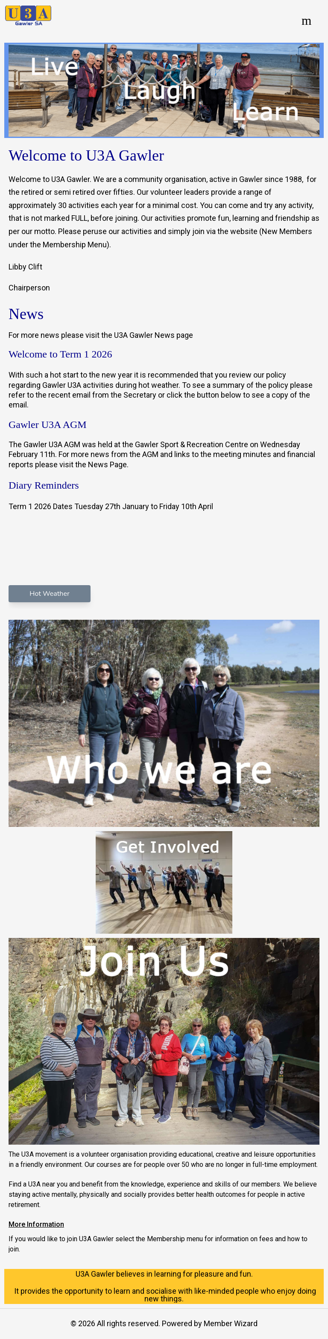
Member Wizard (231, 1323)
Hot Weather (49, 593)
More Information (36, 1224)
